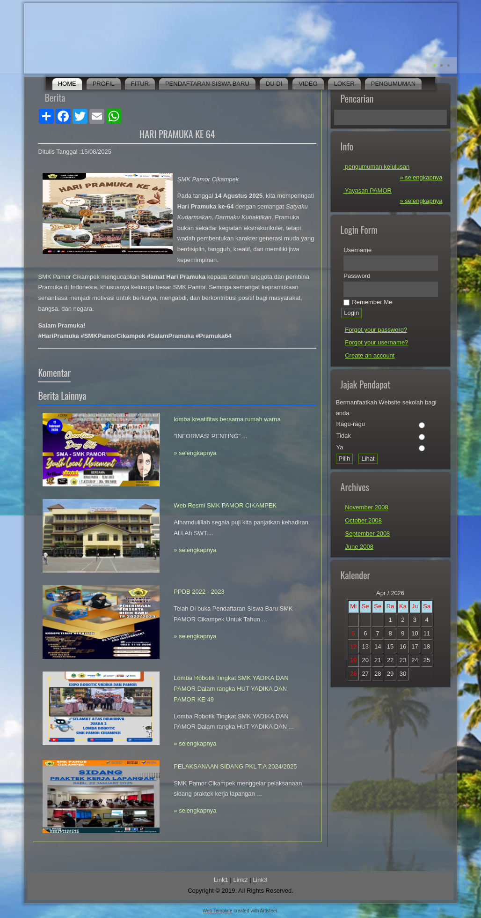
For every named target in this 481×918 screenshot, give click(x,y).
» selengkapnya (195, 452)
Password (356, 275)
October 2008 (363, 520)
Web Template (218, 910)
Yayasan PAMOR (367, 190)
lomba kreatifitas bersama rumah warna (227, 419)
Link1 (221, 879)
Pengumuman (393, 83)
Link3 (260, 879)
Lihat (367, 458)
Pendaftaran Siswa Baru (207, 83)
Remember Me (367, 302)
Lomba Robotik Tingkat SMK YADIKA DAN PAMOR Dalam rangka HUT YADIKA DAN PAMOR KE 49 (231, 688)
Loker (344, 83)
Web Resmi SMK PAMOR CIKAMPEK (225, 505)
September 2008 (367, 533)
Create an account (369, 355)
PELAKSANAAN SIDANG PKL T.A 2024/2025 (235, 766)
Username (357, 250)
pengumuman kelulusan (376, 166)
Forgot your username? (376, 342)
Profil (104, 83)
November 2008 (366, 507)
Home (67, 83)
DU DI (274, 83)
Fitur (140, 83)
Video (308, 83)
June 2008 (359, 546)
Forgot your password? (376, 329)
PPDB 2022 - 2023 (199, 591)
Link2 (240, 879)
